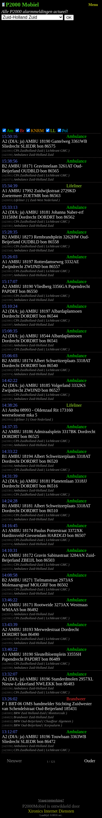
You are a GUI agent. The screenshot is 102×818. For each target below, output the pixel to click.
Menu (93, 5)
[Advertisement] (51, 74)
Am (7, 130)
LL (50, 130)
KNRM (35, 130)
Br (20, 130)
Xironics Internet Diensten (51, 811)
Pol (63, 130)
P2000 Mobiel (22, 4)
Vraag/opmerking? (51, 800)
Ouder (89, 760)
